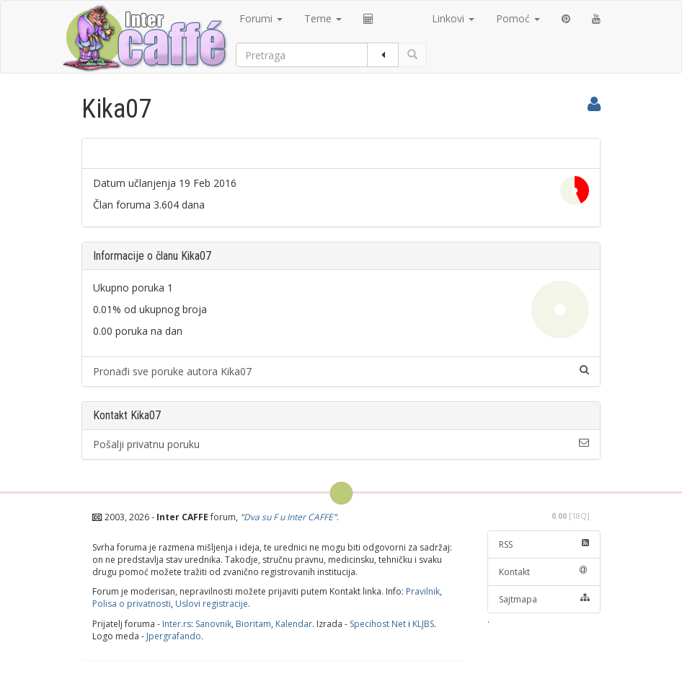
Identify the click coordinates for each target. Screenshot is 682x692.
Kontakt (544, 572)
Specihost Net (378, 624)
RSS (544, 544)
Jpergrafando (173, 636)
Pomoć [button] (518, 18)
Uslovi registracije (211, 603)
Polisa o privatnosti (131, 603)
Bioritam (253, 624)
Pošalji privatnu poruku (341, 444)
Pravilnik (423, 591)
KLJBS (423, 624)
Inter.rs (176, 624)
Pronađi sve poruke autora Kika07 (341, 371)
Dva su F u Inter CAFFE (288, 517)
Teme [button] (323, 18)
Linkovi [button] (453, 18)
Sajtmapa (544, 599)
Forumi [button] (261, 18)
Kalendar (293, 624)
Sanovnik (213, 624)
